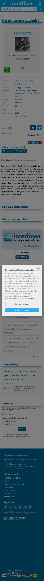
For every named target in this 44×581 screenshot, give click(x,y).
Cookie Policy (31, 298)
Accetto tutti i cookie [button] (22, 310)
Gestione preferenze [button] (22, 304)
